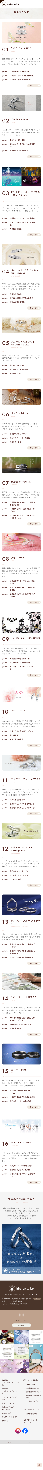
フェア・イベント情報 (10, 1417)
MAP (37, 1299)
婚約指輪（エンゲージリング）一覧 (10, 1391)
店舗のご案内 (6, 1413)
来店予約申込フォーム (31, 1409)
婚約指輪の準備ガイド (33, 1392)
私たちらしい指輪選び (31, 1380)
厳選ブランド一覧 (8, 1403)
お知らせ (14, 1304)
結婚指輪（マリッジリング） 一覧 (10, 1382)
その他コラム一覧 (32, 1401)
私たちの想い (6, 1409)
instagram (21, 1325)
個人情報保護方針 (32, 1414)
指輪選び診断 (30, 1384)
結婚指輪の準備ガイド (33, 1388)
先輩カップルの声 (8, 1407)
